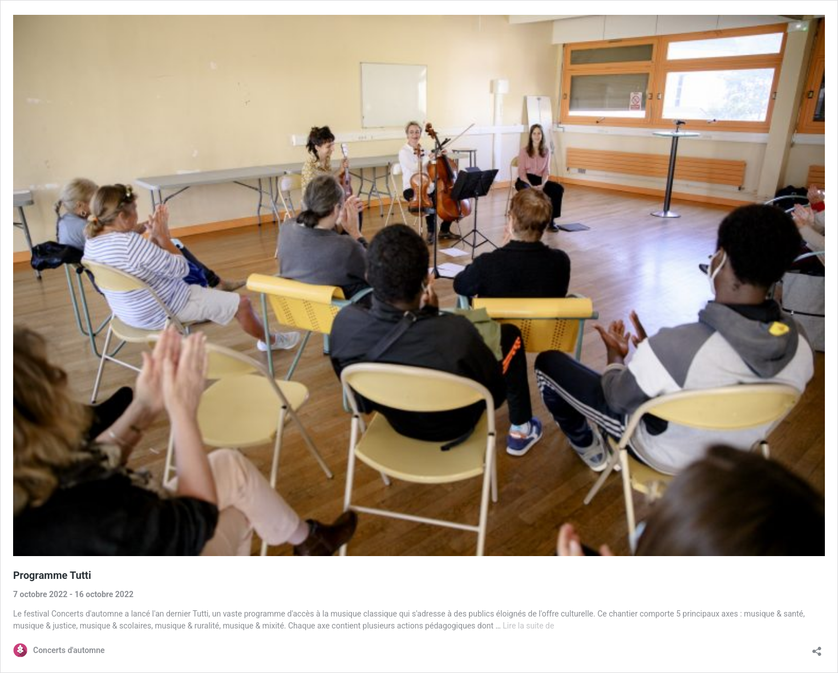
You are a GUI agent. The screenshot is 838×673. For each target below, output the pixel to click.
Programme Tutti (52, 575)
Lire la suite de (528, 625)
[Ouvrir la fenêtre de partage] (817, 647)
